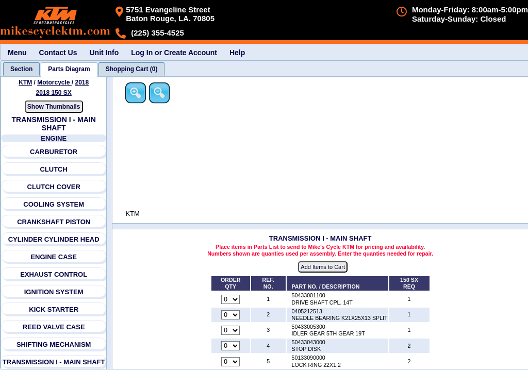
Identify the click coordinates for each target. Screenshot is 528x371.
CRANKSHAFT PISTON (53, 222)
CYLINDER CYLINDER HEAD (54, 239)
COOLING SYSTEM (54, 204)
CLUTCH (54, 169)
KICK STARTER (53, 309)
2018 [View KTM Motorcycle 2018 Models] (82, 82)
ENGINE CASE (54, 257)
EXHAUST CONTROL (53, 274)
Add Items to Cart (324, 267)
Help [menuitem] (237, 52)
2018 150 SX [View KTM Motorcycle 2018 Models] (54, 92)
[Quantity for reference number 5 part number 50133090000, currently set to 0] (231, 361)
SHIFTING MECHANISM (53, 344)
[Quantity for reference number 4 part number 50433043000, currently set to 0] (231, 346)
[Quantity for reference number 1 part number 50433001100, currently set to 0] (231, 299)
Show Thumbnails (53, 106)
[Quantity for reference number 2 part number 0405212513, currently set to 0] (231, 314)
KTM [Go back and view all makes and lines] (25, 82)
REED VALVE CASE (54, 327)
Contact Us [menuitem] (58, 52)
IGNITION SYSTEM (54, 292)
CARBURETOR (53, 152)
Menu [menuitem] (17, 52)
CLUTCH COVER (53, 187)
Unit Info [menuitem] (104, 52)
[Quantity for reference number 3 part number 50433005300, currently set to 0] (231, 330)
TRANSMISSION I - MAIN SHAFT (54, 362)
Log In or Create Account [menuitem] (174, 52)
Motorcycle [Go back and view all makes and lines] (54, 82)
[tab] (21, 69)
